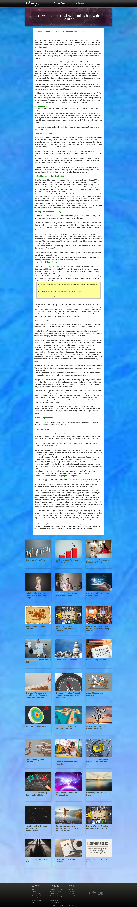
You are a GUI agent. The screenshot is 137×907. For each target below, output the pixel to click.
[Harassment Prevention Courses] (69, 869)
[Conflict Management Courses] (38, 769)
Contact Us (71, 893)
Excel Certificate (54, 902)
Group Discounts (36, 896)
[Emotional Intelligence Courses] (38, 636)
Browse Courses (61, 3)
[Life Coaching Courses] (99, 669)
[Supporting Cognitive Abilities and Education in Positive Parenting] (69, 836)
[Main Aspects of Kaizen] (38, 736)
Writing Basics (54, 893)
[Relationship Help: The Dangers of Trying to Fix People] (38, 603)
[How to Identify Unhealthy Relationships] (99, 603)
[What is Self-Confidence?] (69, 669)
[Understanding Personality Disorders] (69, 570)
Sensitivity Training (55, 900)
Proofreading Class (55, 898)
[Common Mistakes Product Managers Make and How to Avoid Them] (69, 703)
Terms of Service (73, 896)
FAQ (33, 902)
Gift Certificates (36, 900)
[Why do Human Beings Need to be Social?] (99, 736)
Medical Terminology (56, 889)
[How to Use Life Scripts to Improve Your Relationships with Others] (99, 636)
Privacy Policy (72, 898)
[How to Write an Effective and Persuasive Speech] (99, 836)
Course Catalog (36, 893)
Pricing (34, 891)
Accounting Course (55, 891)
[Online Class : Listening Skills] (99, 869)
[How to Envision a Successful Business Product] (69, 636)
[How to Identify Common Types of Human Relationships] (38, 836)
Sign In (34, 889)
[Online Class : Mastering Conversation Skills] (38, 802)
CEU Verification (36, 898)
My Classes (79, 3)
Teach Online (72, 891)
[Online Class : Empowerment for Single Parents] (69, 769)
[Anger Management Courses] (99, 703)
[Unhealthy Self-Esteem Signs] (99, 802)
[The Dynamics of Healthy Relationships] (69, 802)
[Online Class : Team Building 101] (38, 669)
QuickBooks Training (56, 896)
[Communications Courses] (38, 570)
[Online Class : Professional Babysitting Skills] (99, 570)
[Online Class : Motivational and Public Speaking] (69, 603)
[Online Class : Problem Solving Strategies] (69, 736)
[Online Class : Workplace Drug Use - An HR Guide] (99, 769)
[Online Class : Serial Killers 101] (38, 869)
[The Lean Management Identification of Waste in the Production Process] (38, 703)
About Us (71, 889)
